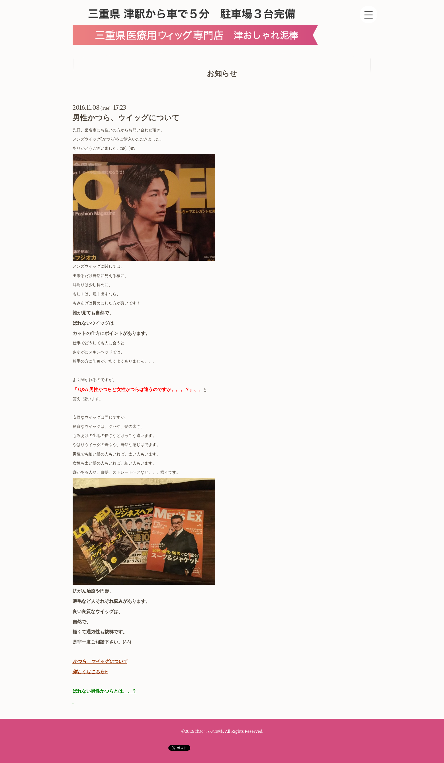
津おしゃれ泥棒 (209, 731)
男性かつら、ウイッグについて (126, 117)
